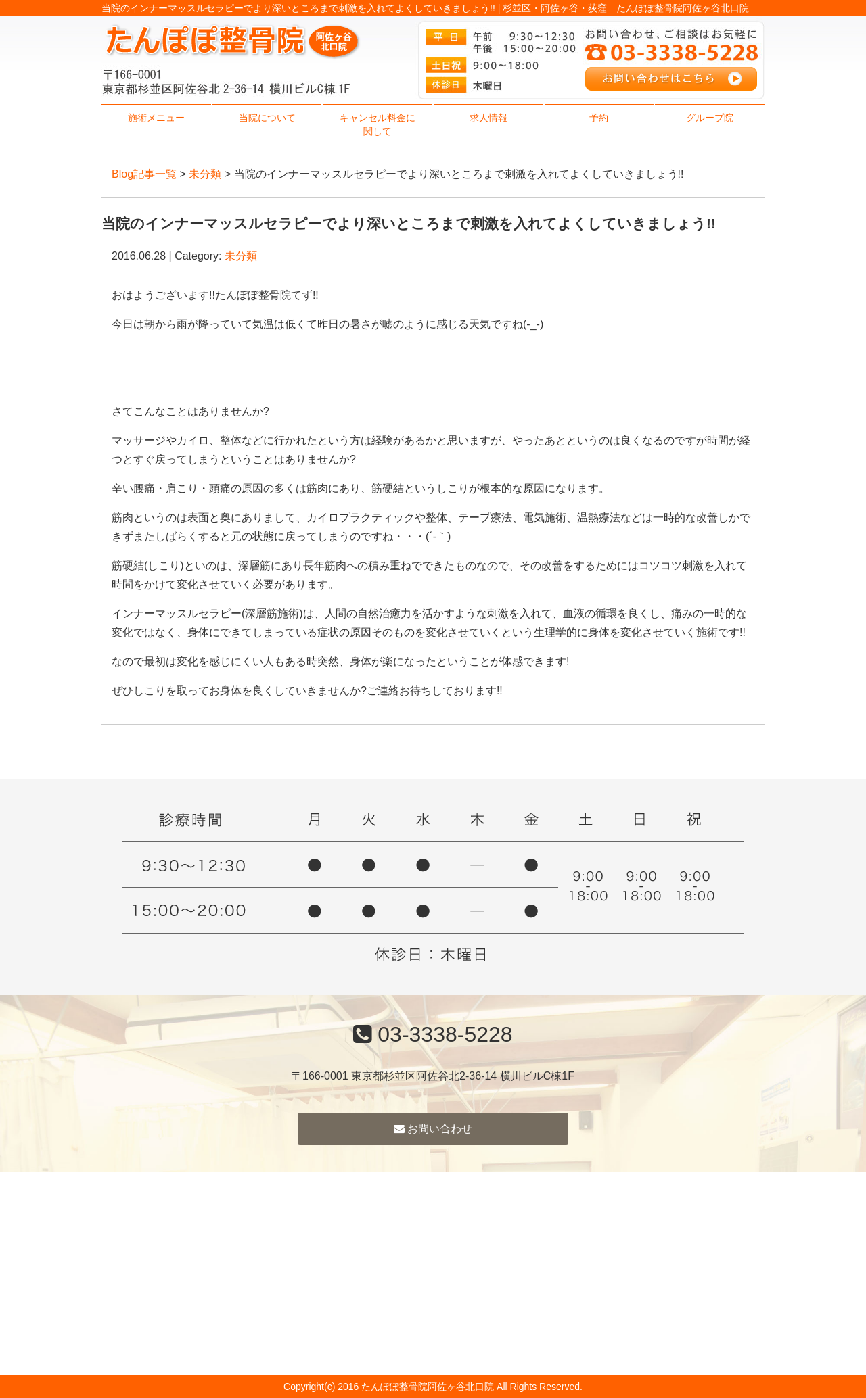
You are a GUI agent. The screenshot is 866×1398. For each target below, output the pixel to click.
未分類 (205, 174)
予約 (598, 117)
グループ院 (709, 117)
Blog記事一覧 (144, 174)
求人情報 (488, 117)
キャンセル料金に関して (377, 124)
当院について (267, 117)
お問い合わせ (433, 1128)
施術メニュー (156, 117)
